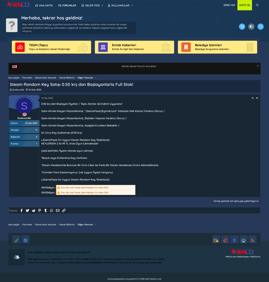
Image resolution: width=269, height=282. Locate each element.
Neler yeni (92, 5)
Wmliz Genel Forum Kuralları (139, 66)
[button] (102, 5)
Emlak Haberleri (124, 45)
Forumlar (69, 5)
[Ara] (257, 5)
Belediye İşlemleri (208, 45)
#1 (257, 98)
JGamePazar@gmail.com (101, 111)
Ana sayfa (46, 5)
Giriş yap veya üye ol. (122, 187)
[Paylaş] (252, 98)
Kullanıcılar (120, 5)
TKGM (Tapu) (38, 45)
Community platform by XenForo (134, 279)
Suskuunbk (18, 89)
